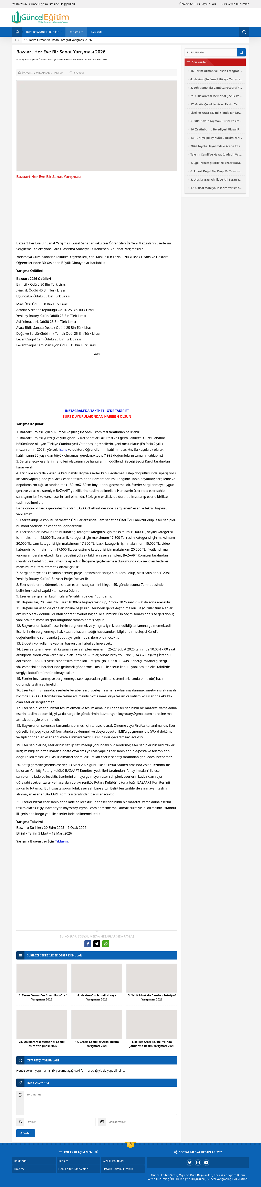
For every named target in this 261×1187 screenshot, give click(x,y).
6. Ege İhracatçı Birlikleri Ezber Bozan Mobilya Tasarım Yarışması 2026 (216, 163)
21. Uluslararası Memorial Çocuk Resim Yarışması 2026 (42, 1044)
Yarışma (32, 59)
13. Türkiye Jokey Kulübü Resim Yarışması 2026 (216, 138)
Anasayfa (21, 59)
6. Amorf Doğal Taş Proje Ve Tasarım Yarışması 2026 (216, 171)
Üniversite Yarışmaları (50, 59)
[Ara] (211, 52)
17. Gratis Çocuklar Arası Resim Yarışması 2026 (97, 1044)
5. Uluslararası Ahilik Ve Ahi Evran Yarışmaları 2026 (216, 179)
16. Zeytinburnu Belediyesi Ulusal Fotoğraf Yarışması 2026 (216, 129)
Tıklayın (61, 841)
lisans (63, 449)
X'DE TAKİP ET (118, 411)
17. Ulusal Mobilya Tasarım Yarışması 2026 (216, 188)
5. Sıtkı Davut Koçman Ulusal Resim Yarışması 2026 (216, 121)
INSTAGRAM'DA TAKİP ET (84, 411)
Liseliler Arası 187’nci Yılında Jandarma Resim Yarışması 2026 (151, 1044)
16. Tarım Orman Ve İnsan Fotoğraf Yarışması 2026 (58, 40)
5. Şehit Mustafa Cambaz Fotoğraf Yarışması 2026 (152, 997)
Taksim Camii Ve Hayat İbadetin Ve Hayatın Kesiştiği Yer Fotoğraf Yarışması (216, 154)
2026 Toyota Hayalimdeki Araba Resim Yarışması (216, 146)
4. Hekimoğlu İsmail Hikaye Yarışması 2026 (96, 997)
